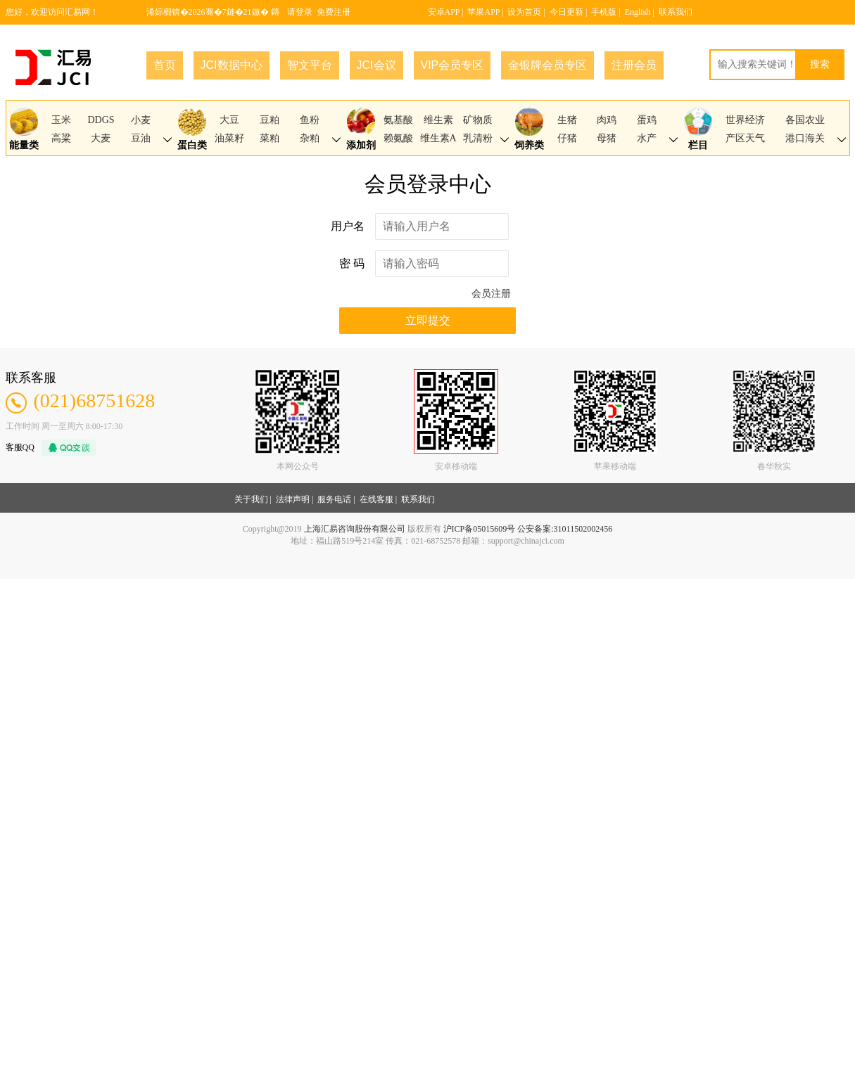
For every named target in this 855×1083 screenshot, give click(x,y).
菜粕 (269, 138)
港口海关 (805, 138)
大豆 (229, 120)
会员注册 (491, 293)
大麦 (100, 138)
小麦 (141, 120)
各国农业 (805, 120)
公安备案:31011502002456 (564, 529)
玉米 (61, 120)
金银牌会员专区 (547, 65)
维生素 (438, 120)
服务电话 (334, 499)
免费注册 (333, 12)
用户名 (348, 226)
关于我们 (251, 499)
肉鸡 (606, 120)
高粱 (61, 138)
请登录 (299, 12)
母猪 (606, 138)
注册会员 (634, 65)
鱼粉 (309, 120)
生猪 (567, 120)
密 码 (352, 263)
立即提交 (427, 320)
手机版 (603, 12)
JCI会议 (376, 65)
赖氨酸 (398, 138)
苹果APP (483, 12)
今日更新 (566, 12)
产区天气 (745, 138)
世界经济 (745, 120)
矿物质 (478, 120)
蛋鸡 (647, 120)
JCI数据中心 (231, 65)
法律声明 (293, 499)
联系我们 (675, 12)
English (638, 12)
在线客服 (376, 499)
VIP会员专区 (452, 65)
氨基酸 (398, 120)
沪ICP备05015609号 (479, 529)
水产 (647, 138)
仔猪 (567, 138)
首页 (164, 65)
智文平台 (309, 65)
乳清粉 (478, 138)
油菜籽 (229, 138)
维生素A (438, 138)
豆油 (141, 138)
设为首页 (524, 12)
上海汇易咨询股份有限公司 (354, 529)
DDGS (100, 120)
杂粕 (309, 138)
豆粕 (269, 120)
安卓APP (444, 12)
